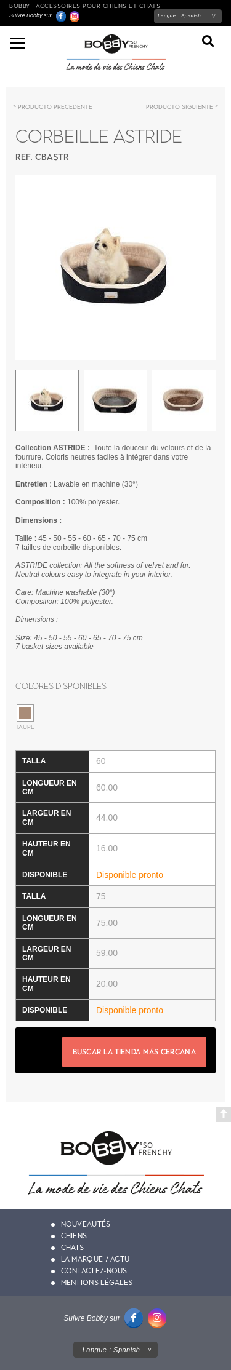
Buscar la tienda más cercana (134, 1052)
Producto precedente (55, 107)
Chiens (74, 1236)
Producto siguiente (179, 107)
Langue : (179, 15)
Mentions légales (97, 1282)
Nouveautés (86, 1224)
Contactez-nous (94, 1271)
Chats (72, 1247)
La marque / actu (95, 1259)
